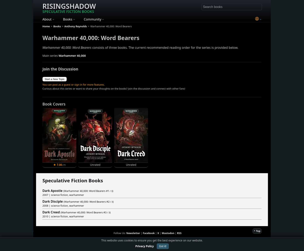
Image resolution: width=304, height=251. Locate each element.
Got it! (162, 246)
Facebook (149, 233)
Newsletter (133, 233)
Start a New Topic (55, 79)
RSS (179, 233)
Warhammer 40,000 (72, 56)
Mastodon (168, 233)
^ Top (257, 231)
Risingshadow (69, 8)
